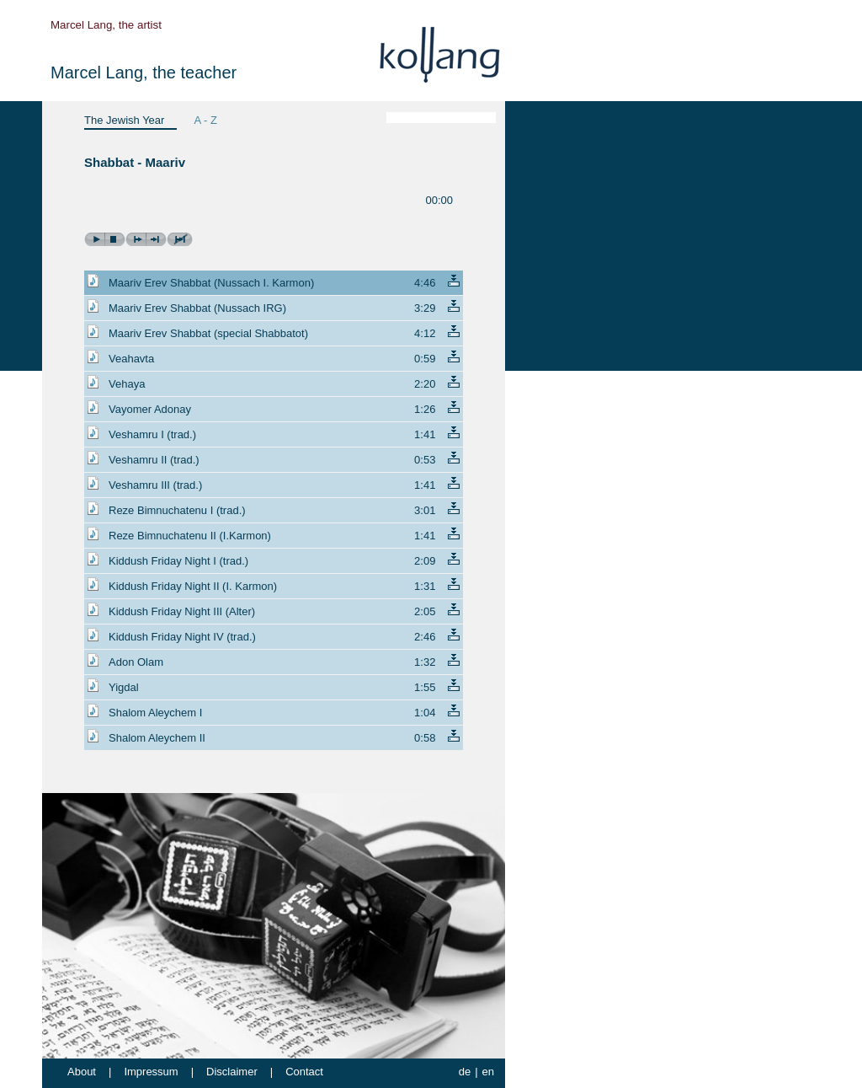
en (488, 1071)
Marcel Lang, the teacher (144, 72)
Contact (304, 1071)
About (81, 1071)
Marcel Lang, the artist (106, 25)
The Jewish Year (124, 120)
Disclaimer (232, 1071)
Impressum (151, 1071)
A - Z (205, 120)
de (465, 1071)
